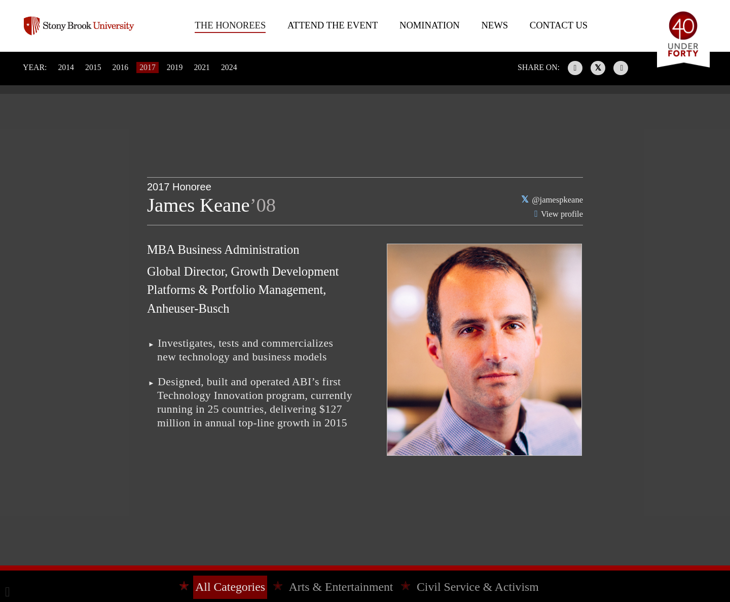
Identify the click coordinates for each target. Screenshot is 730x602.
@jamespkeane (557, 200)
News (494, 25)
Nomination (429, 25)
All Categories (230, 586)
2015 (93, 67)
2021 (202, 67)
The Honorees (230, 25)
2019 (175, 67)
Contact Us (559, 25)
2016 (121, 67)
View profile (562, 214)
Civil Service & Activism (478, 586)
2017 (147, 67)
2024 (229, 67)
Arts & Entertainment (341, 586)
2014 (66, 67)
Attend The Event (332, 25)
